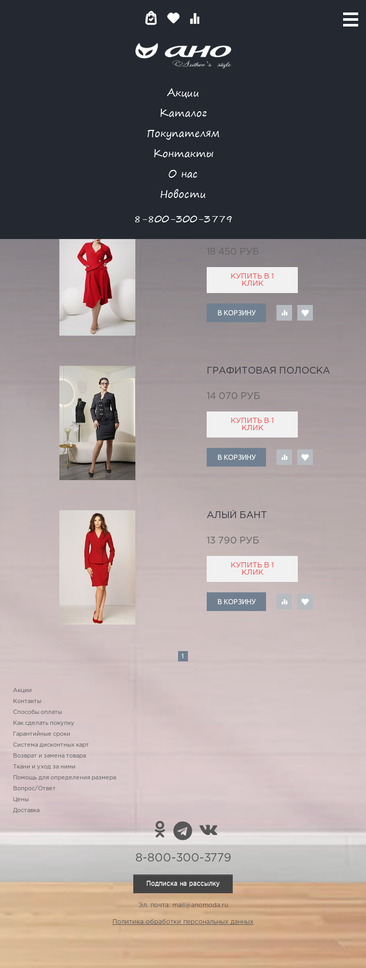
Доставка (26, 810)
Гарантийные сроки (41, 734)
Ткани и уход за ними (44, 767)
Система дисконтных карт (51, 745)
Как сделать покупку (43, 723)
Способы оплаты (37, 712)
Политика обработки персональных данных (183, 922)
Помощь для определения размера (64, 777)
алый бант (237, 515)
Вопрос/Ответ (34, 788)
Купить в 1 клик (252, 280)
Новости (183, 193)
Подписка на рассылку (183, 883)
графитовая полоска (268, 371)
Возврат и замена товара (49, 756)
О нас (183, 173)
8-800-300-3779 (183, 218)
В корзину (237, 313)
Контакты (183, 153)
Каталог (183, 112)
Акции (183, 92)
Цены (21, 799)
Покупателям (183, 132)
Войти (215, 17)
